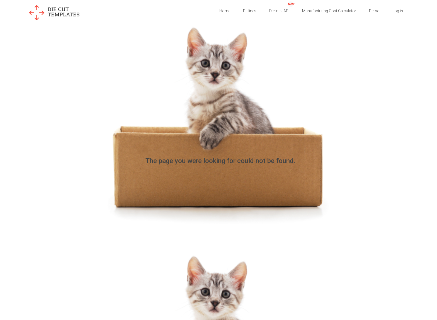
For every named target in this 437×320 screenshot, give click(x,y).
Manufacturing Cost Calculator (329, 11)
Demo (374, 11)
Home (224, 11)
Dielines (249, 11)
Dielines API (282, 7)
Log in (397, 11)
